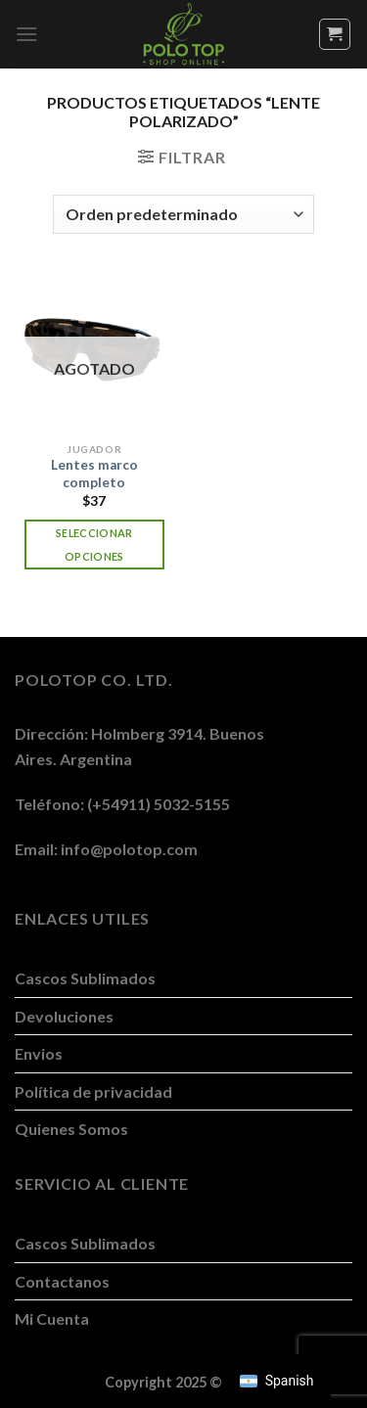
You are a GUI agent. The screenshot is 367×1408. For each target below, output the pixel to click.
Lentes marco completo (94, 473)
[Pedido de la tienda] (183, 214)
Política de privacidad (93, 1091)
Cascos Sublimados (85, 978)
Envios (39, 1053)
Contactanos (62, 1281)
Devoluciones (64, 1016)
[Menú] (26, 34)
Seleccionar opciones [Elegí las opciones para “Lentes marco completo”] (94, 544)
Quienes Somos (71, 1128)
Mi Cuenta (52, 1318)
